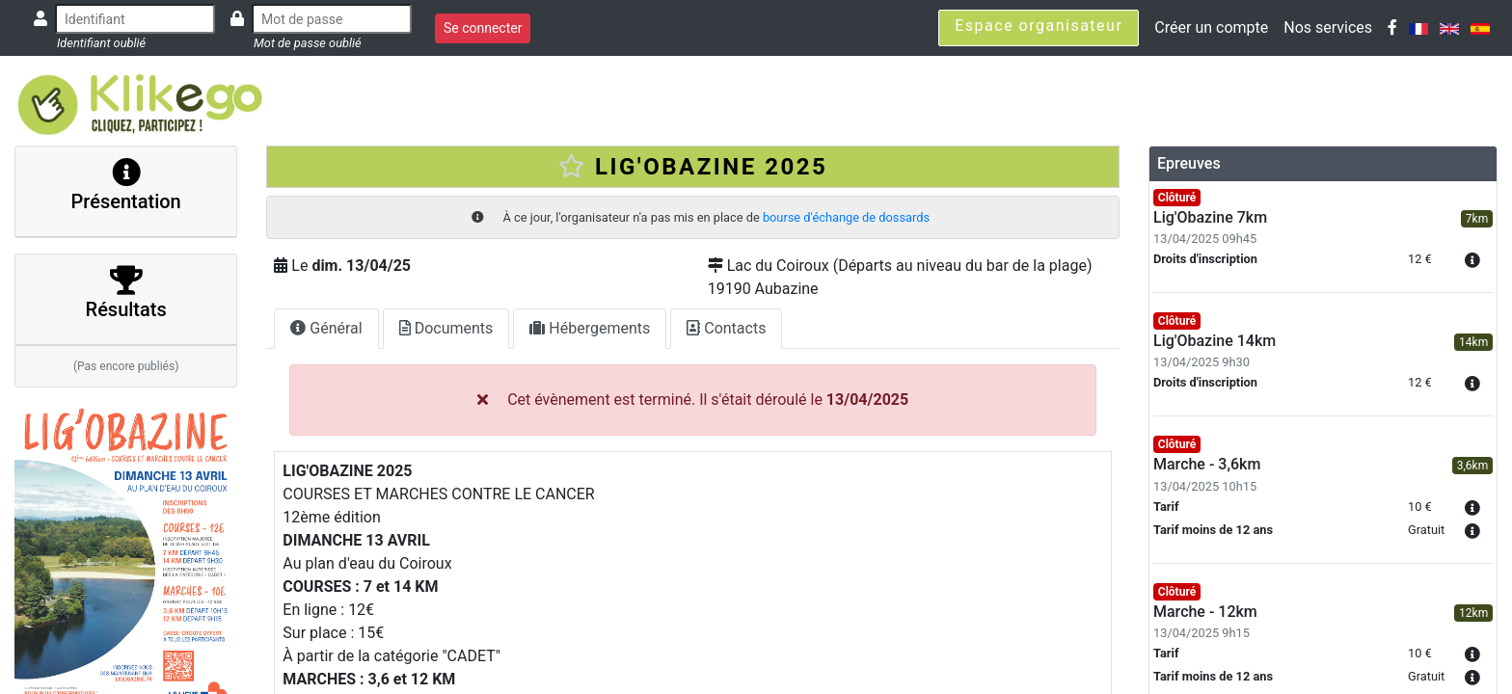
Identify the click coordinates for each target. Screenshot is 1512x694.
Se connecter (483, 28)
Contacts (726, 328)
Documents (446, 328)
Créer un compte (1211, 27)
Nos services (1327, 27)
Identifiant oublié (101, 43)
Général (326, 328)
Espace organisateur (1038, 25)
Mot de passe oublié (308, 43)
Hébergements (589, 328)
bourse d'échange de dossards (846, 217)
